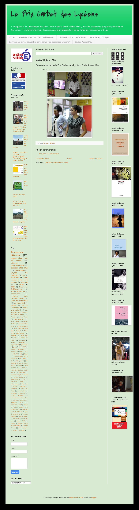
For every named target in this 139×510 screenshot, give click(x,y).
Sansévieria (15, 278)
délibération (20, 270)
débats (13, 342)
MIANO (19, 365)
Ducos (26, 354)
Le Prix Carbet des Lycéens (54, 14)
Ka (11, 361)
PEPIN (26, 374)
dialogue (22, 340)
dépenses (22, 342)
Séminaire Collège (17, 381)
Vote (23, 275)
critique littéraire (17, 395)
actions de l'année (18, 291)
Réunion (13, 335)
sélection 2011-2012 (19, 268)
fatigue (26, 404)
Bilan (21, 351)
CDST (12, 287)
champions (14, 388)
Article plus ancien (96, 159)
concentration (21, 391)
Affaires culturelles (17, 349)
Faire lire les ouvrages (99, 37)
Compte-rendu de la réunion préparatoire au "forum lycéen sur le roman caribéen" (20, 156)
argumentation (19, 319)
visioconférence (17, 266)
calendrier (23, 386)
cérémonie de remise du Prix (19, 398)
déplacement (15, 294)
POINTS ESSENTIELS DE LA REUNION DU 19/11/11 (20, 203)
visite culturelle (22, 326)
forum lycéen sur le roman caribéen (19, 280)
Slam (23, 379)
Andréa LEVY (14, 351)
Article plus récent (42, 159)
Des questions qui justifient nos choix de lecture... (19, 312)
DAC (21, 354)
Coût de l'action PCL (83, 42)
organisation (15, 345)
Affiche (21, 285)
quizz (14, 347)
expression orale (16, 404)
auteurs (15, 386)
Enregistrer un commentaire (49, 154)
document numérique (19, 400)
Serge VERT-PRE (15, 379)
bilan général (15, 322)
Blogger (93, 498)
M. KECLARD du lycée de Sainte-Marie (19, 363)
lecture (13, 305)
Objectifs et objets (16, 374)
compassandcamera (76, 498)
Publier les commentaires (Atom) (57, 163)
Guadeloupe (24, 317)
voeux (14, 428)
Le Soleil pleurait (19, 361)
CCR (26, 351)
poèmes (13, 423)
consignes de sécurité (18, 393)
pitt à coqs (24, 345)
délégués (14, 263)
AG (19, 347)
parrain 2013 (21, 421)
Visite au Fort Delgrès (26, 106)
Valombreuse (14, 384)
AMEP (24, 347)
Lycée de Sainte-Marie (19, 301)
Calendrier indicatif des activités (72, 37)
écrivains (21, 430)
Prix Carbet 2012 (19, 303)
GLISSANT (23, 358)
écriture (15, 430)
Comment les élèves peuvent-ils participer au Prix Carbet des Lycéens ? (39, 42)
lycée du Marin (23, 416)
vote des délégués (23, 428)
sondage (25, 425)
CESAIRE (15, 354)
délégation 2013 (17, 402)
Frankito (13, 317)
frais (14, 407)
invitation (21, 407)
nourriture (16, 418)
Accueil (12, 37)
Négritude (22, 372)
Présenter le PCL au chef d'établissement (36, 37)
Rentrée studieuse (19, 377)
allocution (25, 384)
